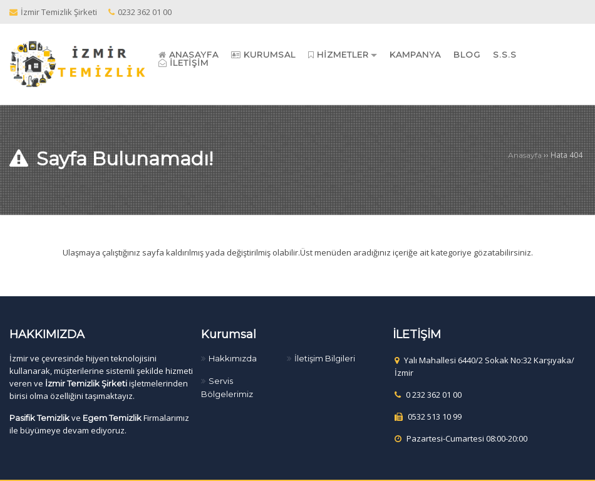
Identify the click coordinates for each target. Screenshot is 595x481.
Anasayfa (525, 155)
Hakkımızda (233, 358)
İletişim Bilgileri (324, 358)
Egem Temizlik (112, 418)
